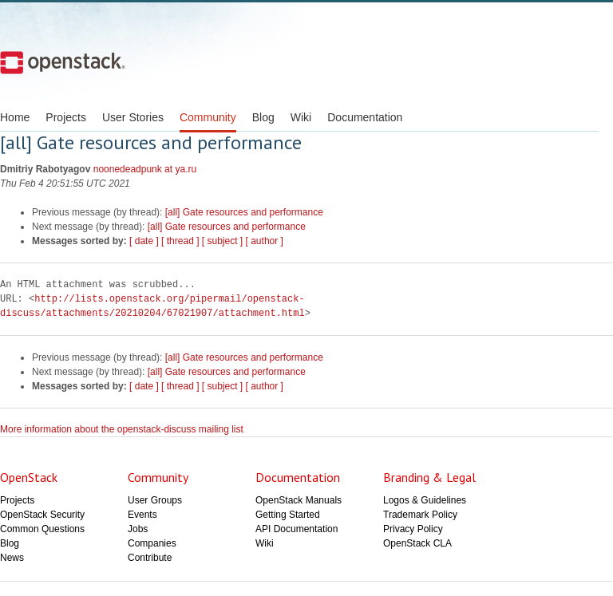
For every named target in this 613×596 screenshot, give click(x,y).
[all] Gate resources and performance (244, 212)
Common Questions (42, 529)
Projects (65, 117)
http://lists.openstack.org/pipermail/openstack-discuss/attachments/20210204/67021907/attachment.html (152, 306)
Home (15, 117)
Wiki (301, 117)
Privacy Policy (413, 529)
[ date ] (144, 241)
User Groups (155, 500)
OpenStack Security (42, 514)
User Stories (133, 117)
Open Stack (62, 62)
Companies (152, 543)
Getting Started (287, 514)
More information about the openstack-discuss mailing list (121, 429)
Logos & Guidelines (424, 500)
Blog (263, 117)
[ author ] (264, 241)
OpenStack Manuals (298, 500)
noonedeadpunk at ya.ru (144, 169)
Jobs (138, 529)
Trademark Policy (420, 514)
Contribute (150, 557)
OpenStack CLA (417, 543)
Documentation (364, 117)
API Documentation (296, 529)
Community (208, 117)
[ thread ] (180, 241)
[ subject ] (222, 241)
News (12, 557)
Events (142, 514)
